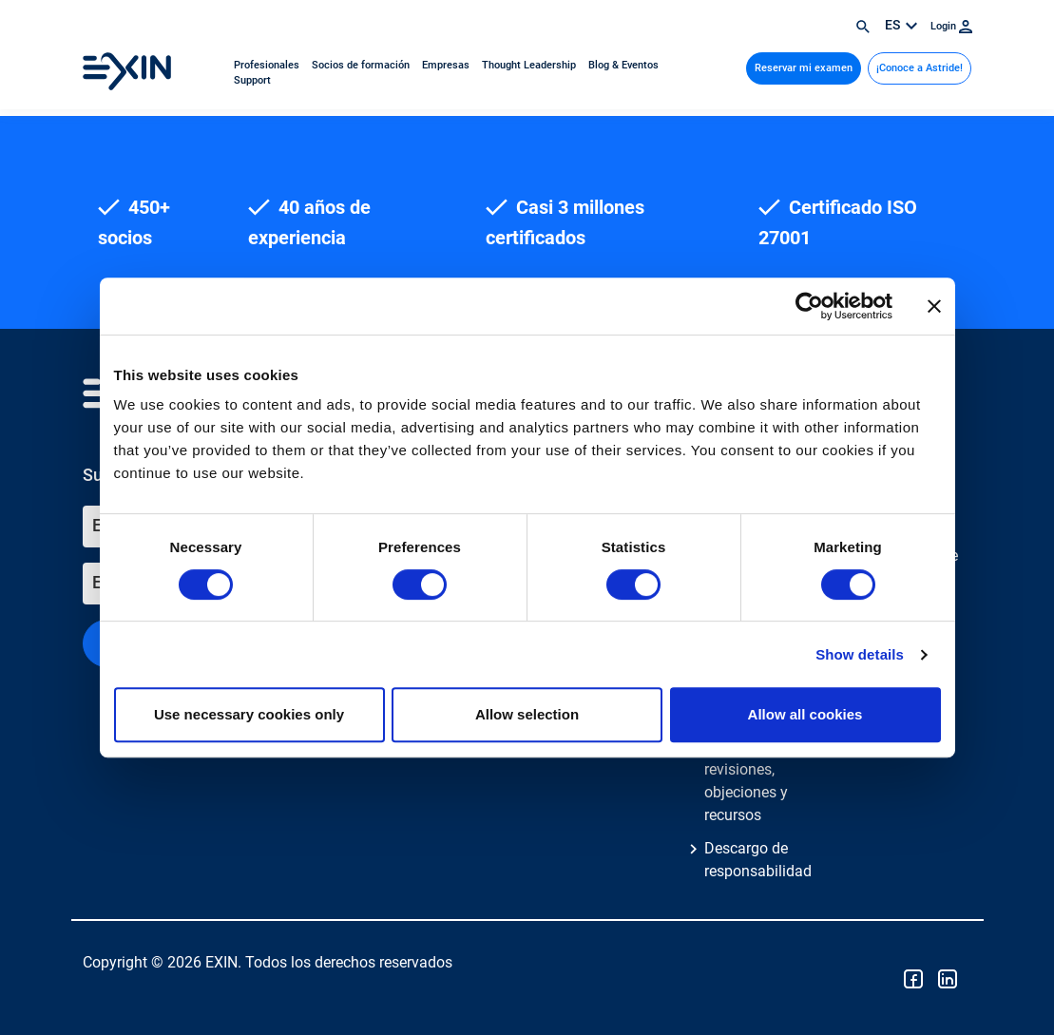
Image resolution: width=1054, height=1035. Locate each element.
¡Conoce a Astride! (919, 68)
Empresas (447, 65)
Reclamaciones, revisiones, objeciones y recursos (757, 781)
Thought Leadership (530, 65)
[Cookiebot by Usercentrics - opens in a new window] (809, 306)
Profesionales (268, 65)
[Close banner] (934, 306)
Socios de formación (362, 65)
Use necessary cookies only (249, 714)
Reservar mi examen (804, 68)
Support (252, 80)
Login (951, 26)
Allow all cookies (805, 714)
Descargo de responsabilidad (758, 859)
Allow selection (527, 714)
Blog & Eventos (623, 65)
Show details (859, 654)
